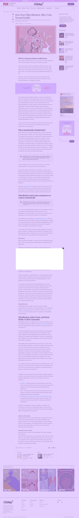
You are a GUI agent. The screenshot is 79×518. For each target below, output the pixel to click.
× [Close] (63, 248)
